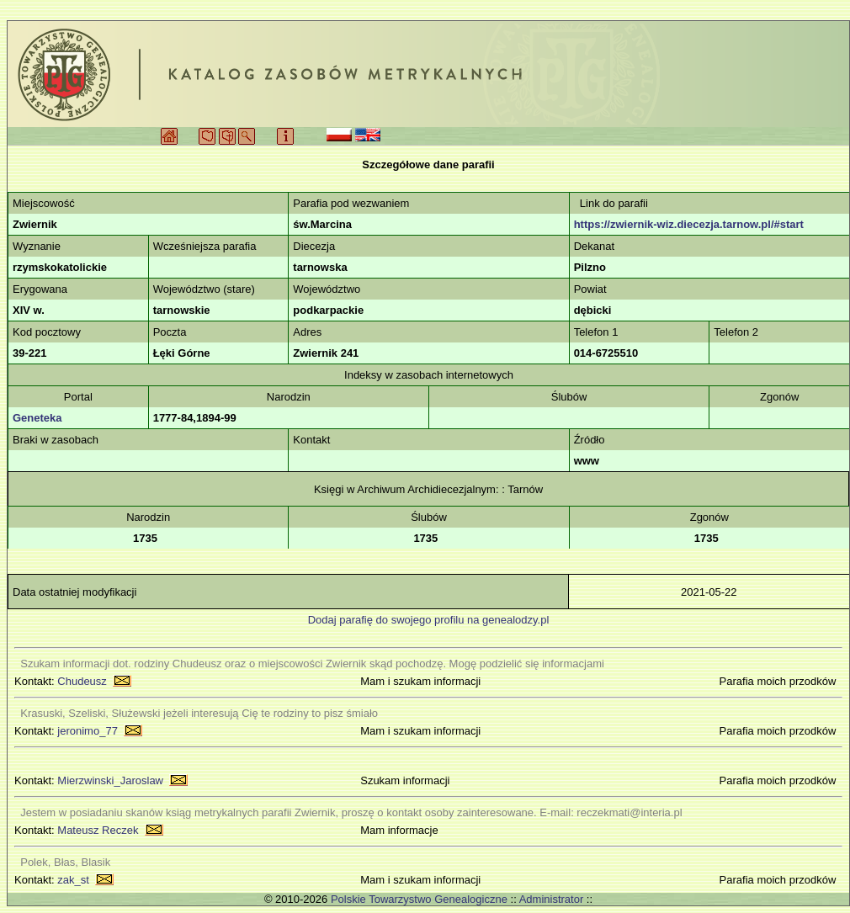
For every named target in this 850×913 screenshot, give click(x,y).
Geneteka (37, 417)
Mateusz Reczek (97, 830)
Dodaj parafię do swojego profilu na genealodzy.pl (429, 619)
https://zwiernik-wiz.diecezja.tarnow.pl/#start (689, 224)
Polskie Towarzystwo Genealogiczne (419, 899)
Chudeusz (82, 681)
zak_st (73, 879)
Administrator (551, 899)
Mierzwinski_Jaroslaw (110, 780)
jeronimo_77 (87, 731)
